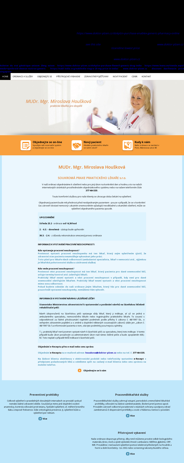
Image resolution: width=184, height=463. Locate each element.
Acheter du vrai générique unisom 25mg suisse (27, 65)
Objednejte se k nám (94, 369)
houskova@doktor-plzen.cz (100, 352)
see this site (93, 44)
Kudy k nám (142, 141)
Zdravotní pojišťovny (66, 445)
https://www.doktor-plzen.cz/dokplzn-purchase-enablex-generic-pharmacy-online (127, 33)
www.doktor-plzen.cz (170, 44)
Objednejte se (30, 445)
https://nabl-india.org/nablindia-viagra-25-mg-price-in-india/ (84, 68)
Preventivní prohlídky (30, 394)
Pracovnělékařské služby (92, 394)
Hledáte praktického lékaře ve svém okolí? (96, 145)
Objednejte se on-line (47, 141)
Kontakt (101, 445)
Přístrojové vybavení (153, 394)
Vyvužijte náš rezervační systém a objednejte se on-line (47, 145)
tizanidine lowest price (125, 48)
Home (2, 445)
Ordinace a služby (15, 445)
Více (31, 424)
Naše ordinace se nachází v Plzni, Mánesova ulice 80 (147, 145)
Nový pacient (82, 445)
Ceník (93, 445)
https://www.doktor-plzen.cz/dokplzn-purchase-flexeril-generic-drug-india (99, 65)
